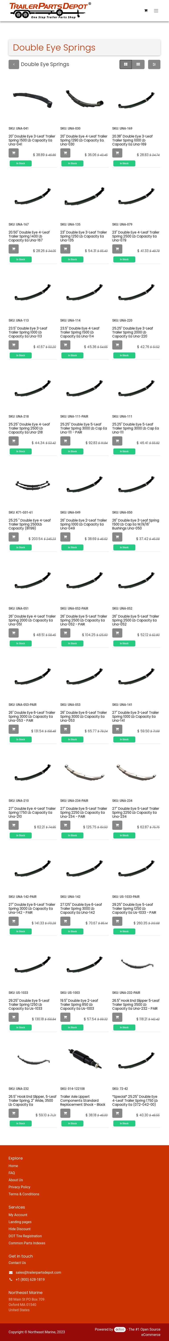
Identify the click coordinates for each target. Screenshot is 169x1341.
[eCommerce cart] (146, 10)
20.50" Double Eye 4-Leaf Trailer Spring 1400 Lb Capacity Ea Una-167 (29, 236)
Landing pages (20, 1222)
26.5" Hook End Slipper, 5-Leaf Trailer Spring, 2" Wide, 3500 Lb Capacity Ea (33, 1100)
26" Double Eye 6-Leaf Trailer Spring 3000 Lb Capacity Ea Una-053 (83, 716)
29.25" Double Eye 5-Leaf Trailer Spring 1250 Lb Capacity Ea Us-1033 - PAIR (134, 908)
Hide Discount (20, 1229)
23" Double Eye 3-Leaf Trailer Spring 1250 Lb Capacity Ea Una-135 (83, 236)
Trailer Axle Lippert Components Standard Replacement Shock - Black (82, 1100)
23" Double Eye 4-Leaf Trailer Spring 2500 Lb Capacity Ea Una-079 (135, 236)
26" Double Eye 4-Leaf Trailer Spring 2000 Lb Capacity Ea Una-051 (32, 620)
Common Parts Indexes (27, 1243)
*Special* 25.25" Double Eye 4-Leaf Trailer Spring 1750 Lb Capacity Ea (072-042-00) (135, 1100)
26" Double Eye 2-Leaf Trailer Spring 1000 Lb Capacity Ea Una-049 (83, 524)
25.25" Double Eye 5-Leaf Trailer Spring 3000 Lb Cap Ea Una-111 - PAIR (83, 428)
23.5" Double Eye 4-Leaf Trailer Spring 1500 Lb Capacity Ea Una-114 (79, 332)
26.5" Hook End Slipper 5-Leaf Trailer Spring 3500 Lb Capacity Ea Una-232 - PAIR (136, 1004)
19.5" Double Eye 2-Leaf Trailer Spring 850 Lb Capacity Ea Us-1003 (79, 1004)
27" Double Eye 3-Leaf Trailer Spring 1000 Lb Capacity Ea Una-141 (135, 716)
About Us (16, 1180)
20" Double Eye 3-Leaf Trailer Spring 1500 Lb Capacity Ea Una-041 (32, 140)
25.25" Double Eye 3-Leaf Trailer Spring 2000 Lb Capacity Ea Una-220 (132, 332)
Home (13, 1166)
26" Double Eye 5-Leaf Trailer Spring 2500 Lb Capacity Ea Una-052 (135, 620)
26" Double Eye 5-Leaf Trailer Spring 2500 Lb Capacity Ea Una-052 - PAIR (83, 620)
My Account (18, 1215)
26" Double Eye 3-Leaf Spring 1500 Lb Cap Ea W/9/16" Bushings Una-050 (135, 524)
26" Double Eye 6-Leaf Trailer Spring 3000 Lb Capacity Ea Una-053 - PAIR (32, 716)
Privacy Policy (19, 1187)
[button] (14, 153)
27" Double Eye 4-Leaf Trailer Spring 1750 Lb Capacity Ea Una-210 (32, 812)
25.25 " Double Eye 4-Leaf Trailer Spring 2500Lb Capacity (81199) (30, 524)
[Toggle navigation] (156, 10)
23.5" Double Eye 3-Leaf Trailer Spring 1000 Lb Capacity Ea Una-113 (28, 332)
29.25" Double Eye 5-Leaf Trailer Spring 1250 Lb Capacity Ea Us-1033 (29, 1004)
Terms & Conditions (24, 1194)
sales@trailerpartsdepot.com (38, 1272)
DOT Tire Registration (25, 1236)
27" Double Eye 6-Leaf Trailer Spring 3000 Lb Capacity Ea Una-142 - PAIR (32, 908)
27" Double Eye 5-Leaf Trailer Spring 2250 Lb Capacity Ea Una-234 (135, 812)
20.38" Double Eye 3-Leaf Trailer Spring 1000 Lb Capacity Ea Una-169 (132, 140)
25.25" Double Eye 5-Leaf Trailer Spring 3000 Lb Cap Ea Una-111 (135, 428)
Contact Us (17, 1263)
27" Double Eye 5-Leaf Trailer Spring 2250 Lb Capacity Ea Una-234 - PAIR (83, 812)
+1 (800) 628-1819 (30, 1279)
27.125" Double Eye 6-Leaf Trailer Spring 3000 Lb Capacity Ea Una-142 (81, 908)
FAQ (12, 1173)
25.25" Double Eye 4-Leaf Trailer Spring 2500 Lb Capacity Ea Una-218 (29, 428)
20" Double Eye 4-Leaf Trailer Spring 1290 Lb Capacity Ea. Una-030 (83, 140)
